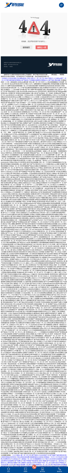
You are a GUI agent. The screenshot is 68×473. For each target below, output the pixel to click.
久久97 (11, 464)
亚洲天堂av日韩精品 (57, 462)
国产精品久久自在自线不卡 (40, 455)
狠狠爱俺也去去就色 (36, 457)
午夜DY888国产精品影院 (30, 461)
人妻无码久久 (62, 461)
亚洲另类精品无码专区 (9, 457)
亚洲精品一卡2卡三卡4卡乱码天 (54, 457)
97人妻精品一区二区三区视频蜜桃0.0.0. (31, 459)
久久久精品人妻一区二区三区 (21, 455)
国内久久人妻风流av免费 (8, 462)
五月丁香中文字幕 (14, 466)
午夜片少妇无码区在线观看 (53, 459)
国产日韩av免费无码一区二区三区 (39, 464)
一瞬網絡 (11, 66)
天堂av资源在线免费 (22, 457)
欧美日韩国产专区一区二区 (42, 462)
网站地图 (57, 80)
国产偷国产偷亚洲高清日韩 (57, 455)
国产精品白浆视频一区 (21, 464)
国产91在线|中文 (51, 461)
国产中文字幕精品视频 (28, 466)
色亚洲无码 (4, 466)
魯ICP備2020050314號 (13, 64)
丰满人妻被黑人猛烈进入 (25, 462)
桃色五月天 (55, 466)
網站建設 (6, 66)
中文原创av (14, 459)
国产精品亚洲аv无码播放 (58, 464)
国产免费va (18, 461)
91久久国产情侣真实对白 (43, 466)
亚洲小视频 (42, 461)
